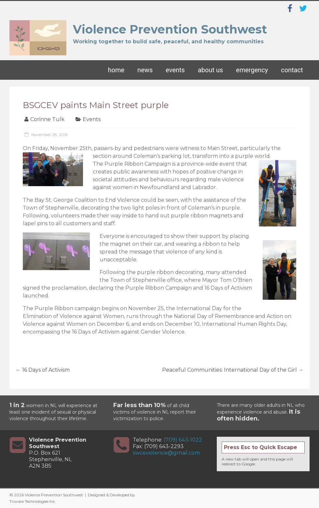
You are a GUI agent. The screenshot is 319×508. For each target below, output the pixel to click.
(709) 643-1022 (183, 440)
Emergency (252, 70)
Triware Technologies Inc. (32, 501)
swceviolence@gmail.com (166, 453)
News (145, 70)
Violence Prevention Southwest (170, 29)
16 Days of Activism (43, 370)
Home (116, 70)
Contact (292, 70)
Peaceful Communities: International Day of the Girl (232, 370)
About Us (210, 70)
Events (175, 70)
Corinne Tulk (47, 119)
